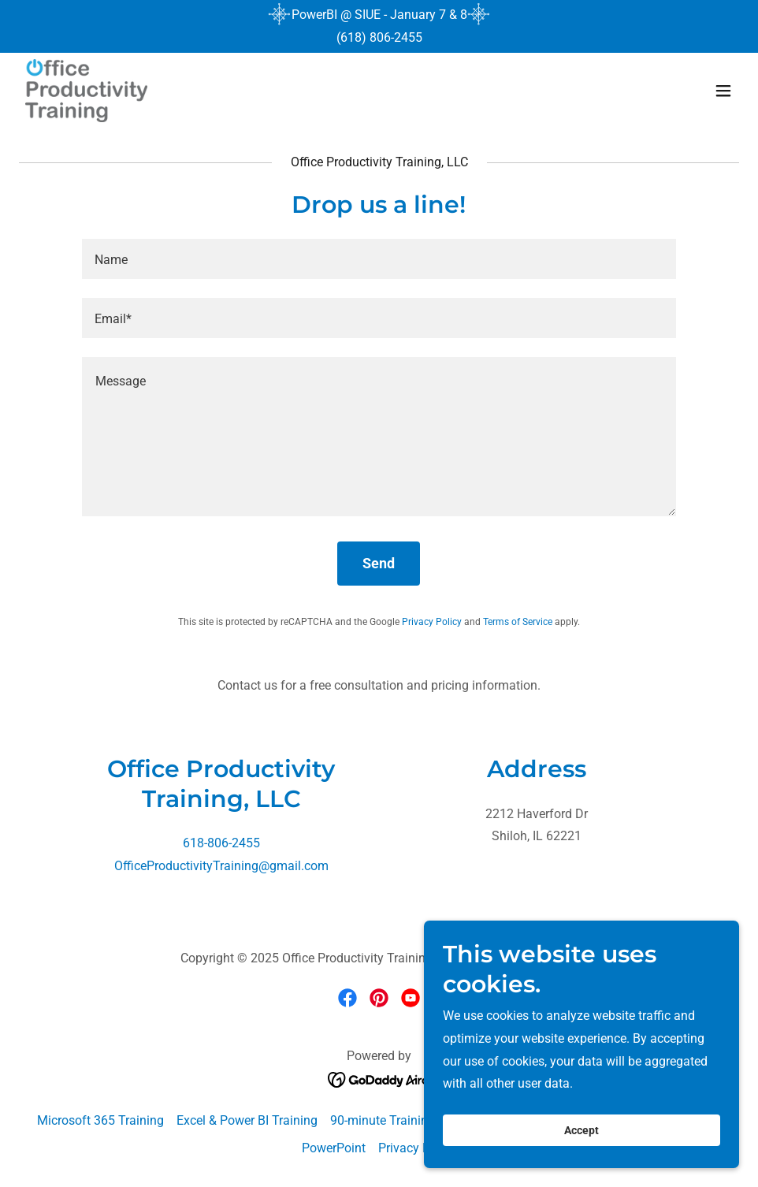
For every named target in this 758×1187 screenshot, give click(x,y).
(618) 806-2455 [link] (379, 37)
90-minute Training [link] (382, 1120)
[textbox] (379, 259)
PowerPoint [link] (334, 1147)
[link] (86, 90)
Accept (581, 1130)
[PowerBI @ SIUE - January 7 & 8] (379, 15)
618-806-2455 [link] (221, 842)
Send (378, 563)
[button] (723, 90)
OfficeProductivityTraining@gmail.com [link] (221, 865)
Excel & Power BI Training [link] (247, 1120)
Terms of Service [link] (517, 621)
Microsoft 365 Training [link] (100, 1120)
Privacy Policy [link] (432, 621)
